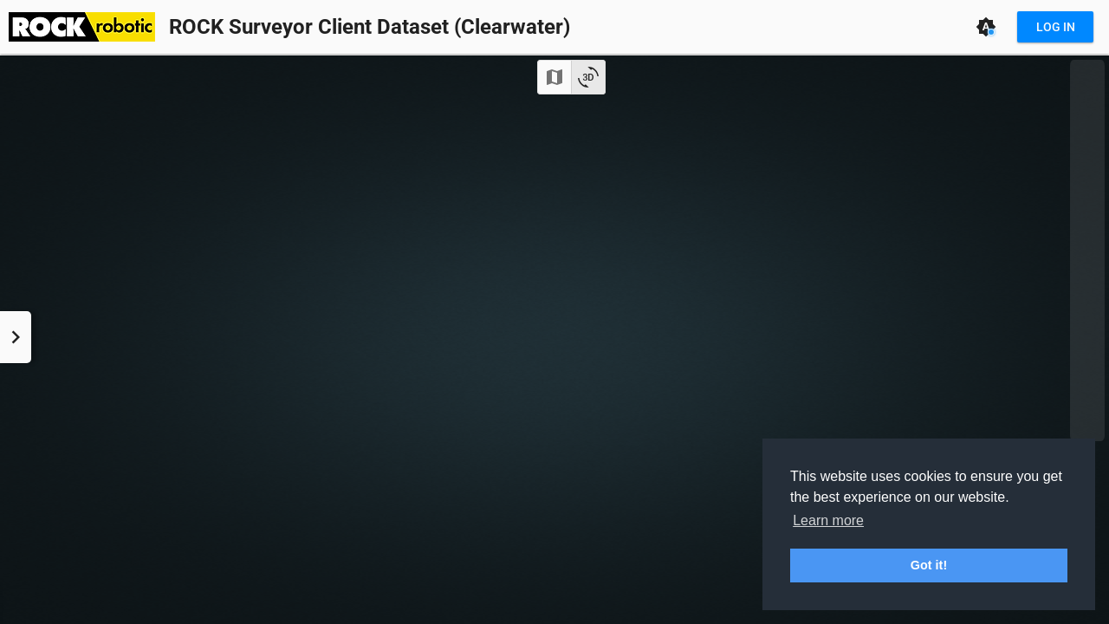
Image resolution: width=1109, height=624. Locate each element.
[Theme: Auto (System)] (986, 27)
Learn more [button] (828, 520)
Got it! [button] (929, 565)
